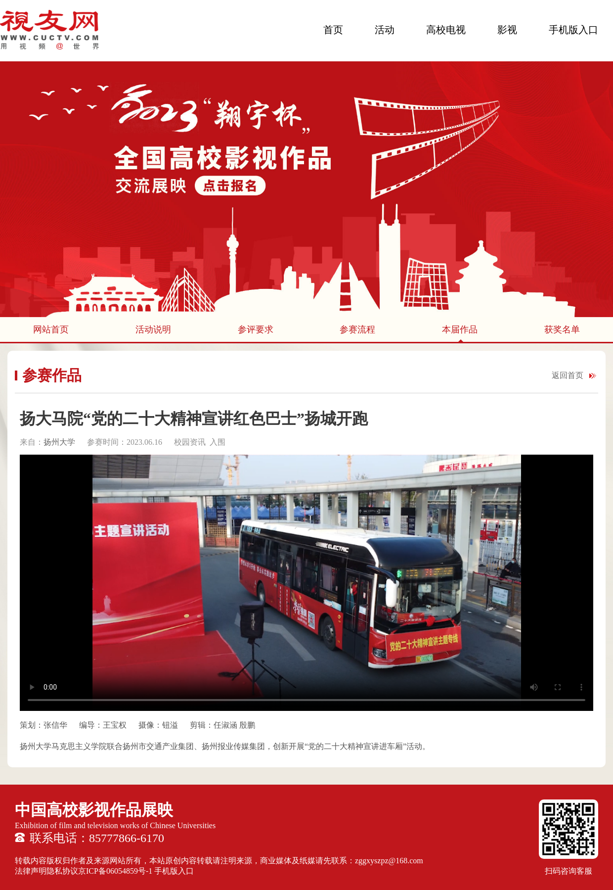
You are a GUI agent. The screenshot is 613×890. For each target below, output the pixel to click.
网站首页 (51, 329)
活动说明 (153, 329)
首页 (333, 29)
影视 (507, 29)
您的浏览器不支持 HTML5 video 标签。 (306, 583)
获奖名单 (562, 329)
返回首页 (567, 375)
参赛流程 (357, 329)
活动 (384, 29)
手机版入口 (573, 29)
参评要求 (255, 329)
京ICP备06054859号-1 (115, 871)
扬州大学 (59, 442)
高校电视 (446, 29)
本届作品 (460, 329)
